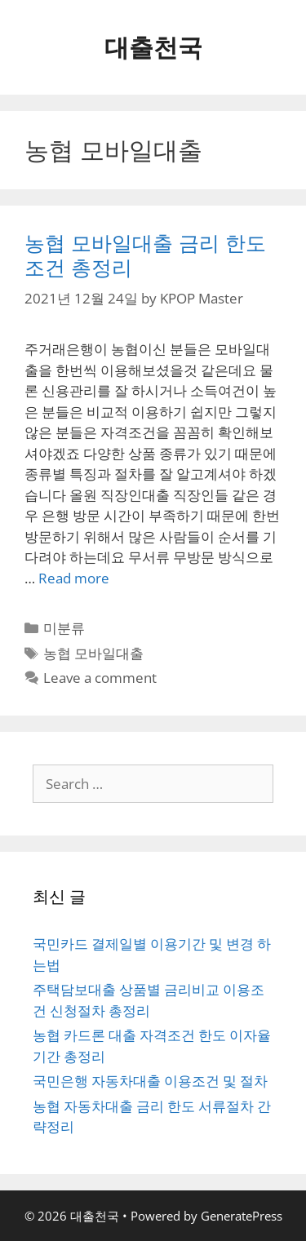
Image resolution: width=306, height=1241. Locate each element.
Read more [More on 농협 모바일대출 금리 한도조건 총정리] (73, 578)
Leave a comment (100, 677)
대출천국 (153, 47)
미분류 (64, 627)
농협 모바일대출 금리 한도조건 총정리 (145, 254)
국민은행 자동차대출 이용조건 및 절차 (150, 1080)
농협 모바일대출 (93, 653)
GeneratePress (241, 1216)
